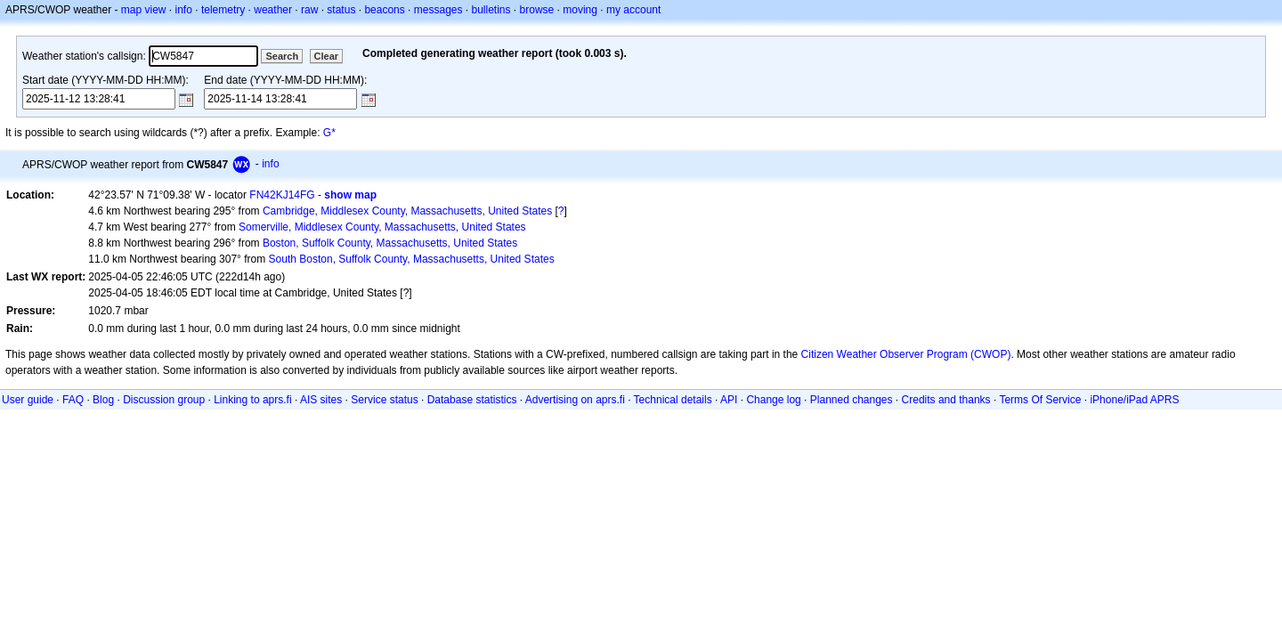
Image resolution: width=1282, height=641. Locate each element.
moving (580, 10)
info (183, 10)
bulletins (491, 10)
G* (329, 132)
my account (633, 10)
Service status (384, 400)
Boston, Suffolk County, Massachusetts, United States (390, 243)
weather (273, 10)
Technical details (673, 400)
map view (143, 10)
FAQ (73, 400)
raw (309, 10)
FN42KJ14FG (281, 195)
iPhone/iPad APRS (1134, 400)
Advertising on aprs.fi (575, 400)
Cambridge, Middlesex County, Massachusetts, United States (407, 211)
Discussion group (164, 400)
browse (537, 10)
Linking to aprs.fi (252, 400)
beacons (384, 10)
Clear (326, 56)
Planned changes (851, 400)
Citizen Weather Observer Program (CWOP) (906, 354)
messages (438, 10)
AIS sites (321, 400)
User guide (27, 400)
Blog (103, 400)
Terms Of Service (1040, 400)
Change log (773, 400)
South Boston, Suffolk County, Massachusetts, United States (412, 259)
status (341, 10)
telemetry (223, 10)
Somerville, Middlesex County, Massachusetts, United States (382, 227)
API (728, 400)
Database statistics (472, 400)
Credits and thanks (946, 400)
